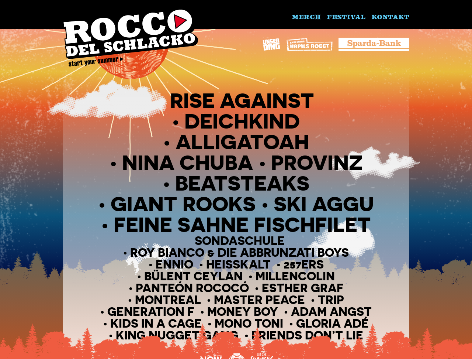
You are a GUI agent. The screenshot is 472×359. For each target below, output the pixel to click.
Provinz (316, 162)
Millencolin (295, 276)
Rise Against (242, 100)
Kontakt (390, 17)
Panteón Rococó (192, 288)
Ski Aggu (324, 203)
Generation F (150, 311)
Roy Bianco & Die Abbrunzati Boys (239, 252)
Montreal (168, 300)
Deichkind (242, 121)
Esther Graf (303, 288)
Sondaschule (240, 240)
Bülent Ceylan (193, 276)
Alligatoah (242, 141)
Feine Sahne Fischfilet (242, 224)
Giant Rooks (183, 203)
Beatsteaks (242, 183)
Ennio (174, 264)
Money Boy (242, 311)
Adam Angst (331, 311)
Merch (306, 17)
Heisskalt (238, 264)
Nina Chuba (187, 162)
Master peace (259, 300)
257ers (304, 264)
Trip (331, 300)
